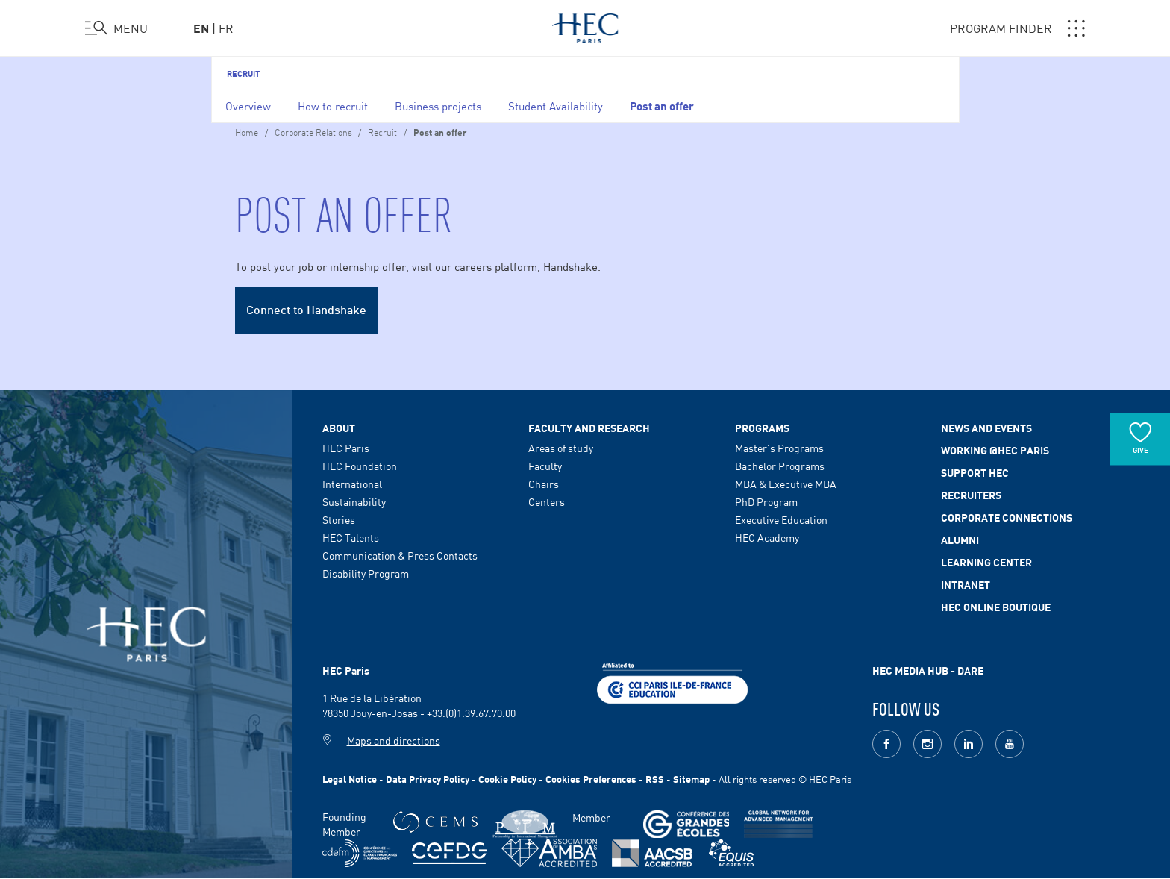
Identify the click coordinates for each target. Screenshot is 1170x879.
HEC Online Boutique (996, 606)
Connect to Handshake (306, 308)
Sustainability (354, 501)
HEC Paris (345, 447)
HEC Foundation (359, 465)
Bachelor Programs (780, 465)
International (352, 483)
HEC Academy (767, 537)
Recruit (243, 73)
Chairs (543, 483)
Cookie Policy (507, 779)
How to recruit (333, 105)
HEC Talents (350, 537)
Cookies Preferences (590, 779)
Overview (248, 105)
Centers (546, 501)
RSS (654, 779)
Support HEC (975, 472)
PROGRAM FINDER (1017, 28)
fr (226, 28)
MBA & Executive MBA (785, 483)
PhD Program (766, 501)
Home (246, 131)
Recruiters (971, 494)
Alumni (960, 539)
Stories (338, 519)
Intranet (965, 584)
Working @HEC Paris (995, 449)
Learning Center (986, 561)
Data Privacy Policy (427, 779)
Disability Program (365, 573)
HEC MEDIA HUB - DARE (927, 670)
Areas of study (560, 447)
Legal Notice (349, 779)
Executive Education (781, 519)
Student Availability (555, 105)
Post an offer (662, 105)
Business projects (438, 105)
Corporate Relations (314, 131)
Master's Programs (779, 447)
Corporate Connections (1006, 517)
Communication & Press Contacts (400, 555)
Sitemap (691, 779)
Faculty (545, 465)
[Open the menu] (116, 28)
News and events (986, 427)
